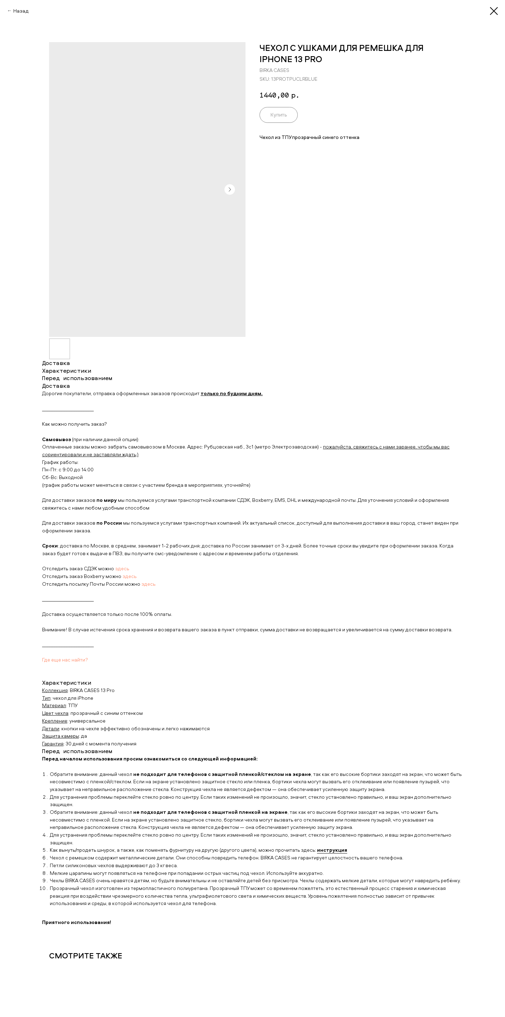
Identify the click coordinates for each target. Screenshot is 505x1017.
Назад (21, 10)
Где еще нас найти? (65, 659)
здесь (122, 568)
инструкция (332, 849)
